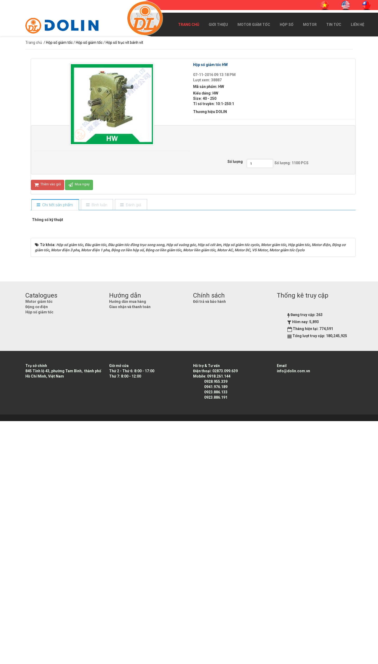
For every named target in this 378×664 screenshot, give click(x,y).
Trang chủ (188, 24)
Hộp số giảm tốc (39, 555)
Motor (310, 24)
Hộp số (286, 24)
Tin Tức (333, 24)
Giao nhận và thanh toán (130, 550)
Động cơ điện (36, 550)
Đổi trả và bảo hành (209, 544)
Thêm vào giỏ (47, 185)
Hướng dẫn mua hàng (127, 544)
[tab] (55, 205)
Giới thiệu (218, 24)
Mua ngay (79, 185)
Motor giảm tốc (253, 24)
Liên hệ (357, 24)
